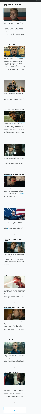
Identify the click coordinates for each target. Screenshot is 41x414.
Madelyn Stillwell (19, 193)
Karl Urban (12, 123)
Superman (8, 228)
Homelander (22, 24)
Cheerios (8, 330)
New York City (18, 33)
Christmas (7, 293)
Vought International (11, 59)
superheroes (17, 58)
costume (8, 100)
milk (17, 328)
